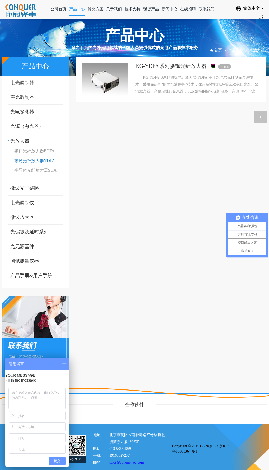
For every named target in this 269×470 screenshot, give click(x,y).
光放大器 (256, 50)
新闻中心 (169, 9)
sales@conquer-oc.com (126, 462)
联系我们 (207, 9)
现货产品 (151, 9)
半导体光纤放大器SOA (35, 170)
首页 (218, 50)
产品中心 (77, 9)
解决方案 (95, 9)
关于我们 (114, 9)
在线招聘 (188, 9)
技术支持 (132, 9)
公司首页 (58, 9)
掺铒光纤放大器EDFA (34, 151)
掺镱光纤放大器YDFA (34, 160)
